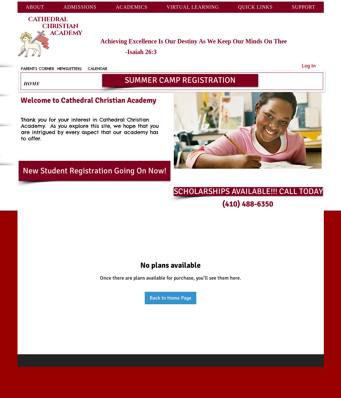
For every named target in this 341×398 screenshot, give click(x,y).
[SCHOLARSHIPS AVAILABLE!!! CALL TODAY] (248, 191)
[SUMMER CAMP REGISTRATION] (180, 80)
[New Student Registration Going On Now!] (94, 171)
